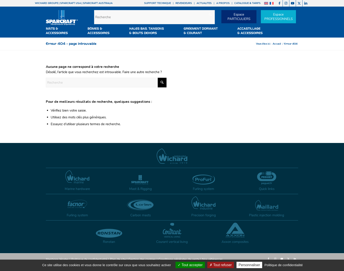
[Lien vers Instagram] (286, 3)
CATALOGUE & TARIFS (247, 3)
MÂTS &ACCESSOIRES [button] (57, 31)
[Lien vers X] (299, 3)
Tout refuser (221, 265)
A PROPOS (223, 3)
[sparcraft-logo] (62, 19)
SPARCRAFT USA (70, 3)
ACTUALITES (204, 3)
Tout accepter (190, 265)
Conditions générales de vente (178, 259)
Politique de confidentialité (89, 259)
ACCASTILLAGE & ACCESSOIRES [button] (250, 31)
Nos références (212, 259)
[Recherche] (154, 17)
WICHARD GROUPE (46, 3)
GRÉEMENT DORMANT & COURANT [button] (201, 31)
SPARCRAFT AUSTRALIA (98, 3)
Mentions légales (57, 259)
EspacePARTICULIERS (239, 16)
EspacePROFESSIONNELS (278, 16)
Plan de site (118, 259)
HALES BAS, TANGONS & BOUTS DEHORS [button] (146, 31)
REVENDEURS (184, 3)
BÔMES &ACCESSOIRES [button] (98, 31)
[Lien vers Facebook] (279, 3)
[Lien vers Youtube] (292, 3)
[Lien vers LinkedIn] (306, 3)
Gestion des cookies (142, 259)
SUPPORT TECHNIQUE (157, 3)
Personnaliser (249, 265)
